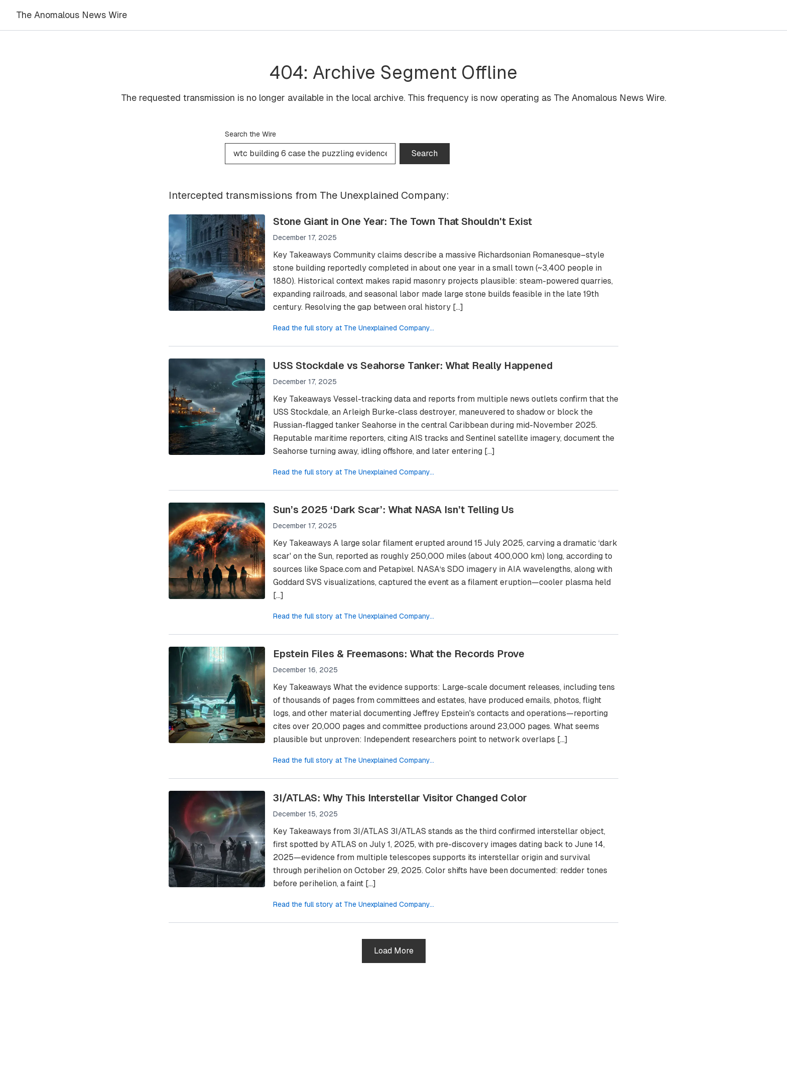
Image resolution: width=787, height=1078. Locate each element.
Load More (394, 950)
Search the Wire (250, 134)
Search (425, 153)
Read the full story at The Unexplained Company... (353, 327)
